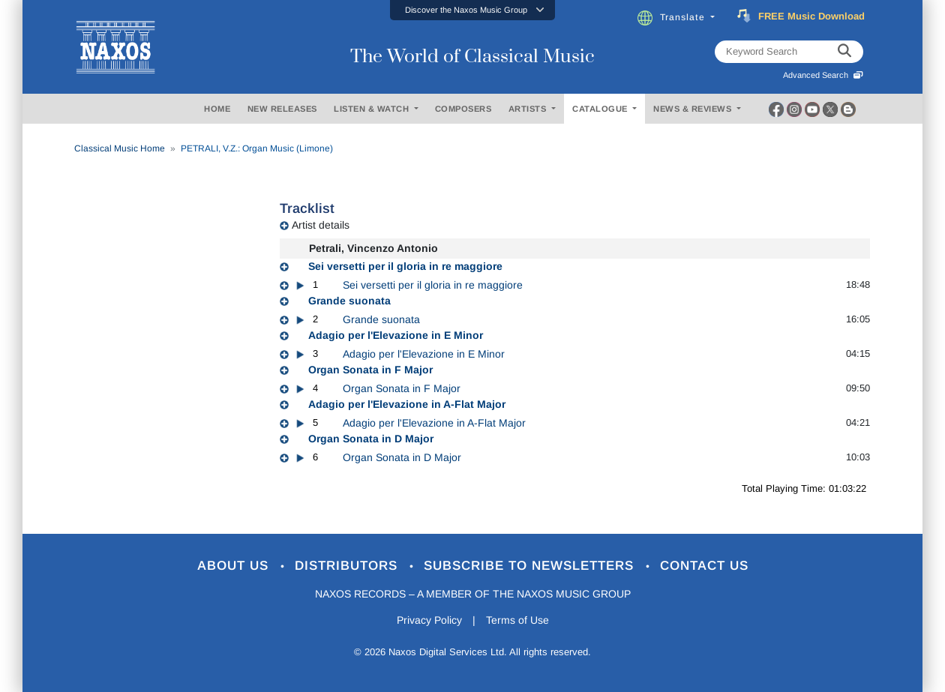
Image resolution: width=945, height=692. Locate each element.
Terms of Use (517, 620)
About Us (235, 566)
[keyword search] (844, 51)
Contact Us (704, 566)
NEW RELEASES (282, 108)
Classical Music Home (119, 148)
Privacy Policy (429, 620)
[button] (472, 10)
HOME (217, 108)
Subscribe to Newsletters (531, 566)
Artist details (321, 225)
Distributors (348, 566)
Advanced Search (823, 74)
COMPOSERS (463, 108)
